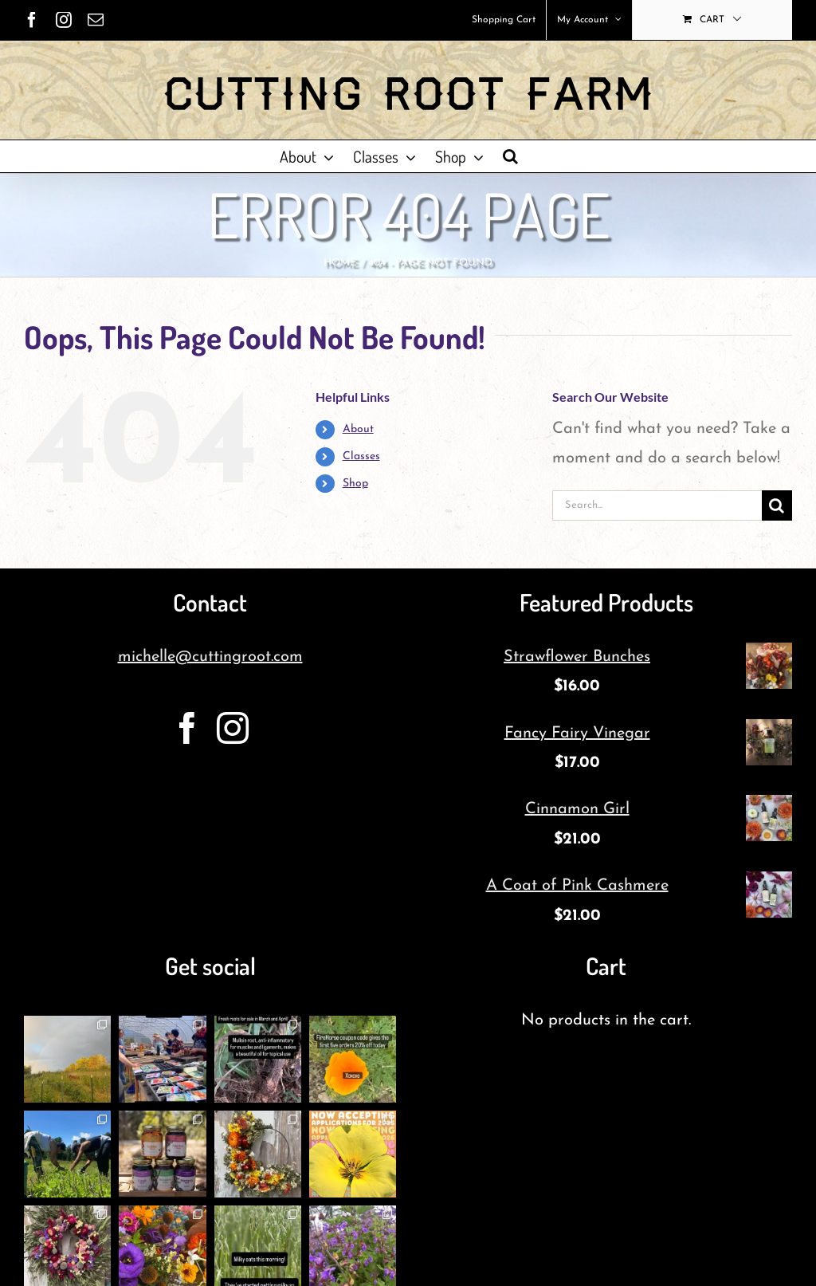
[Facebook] (187, 728)
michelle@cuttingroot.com (210, 657)
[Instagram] (233, 728)
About (358, 429)
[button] (510, 156)
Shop (355, 484)
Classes (361, 456)
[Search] (777, 505)
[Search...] (657, 505)
